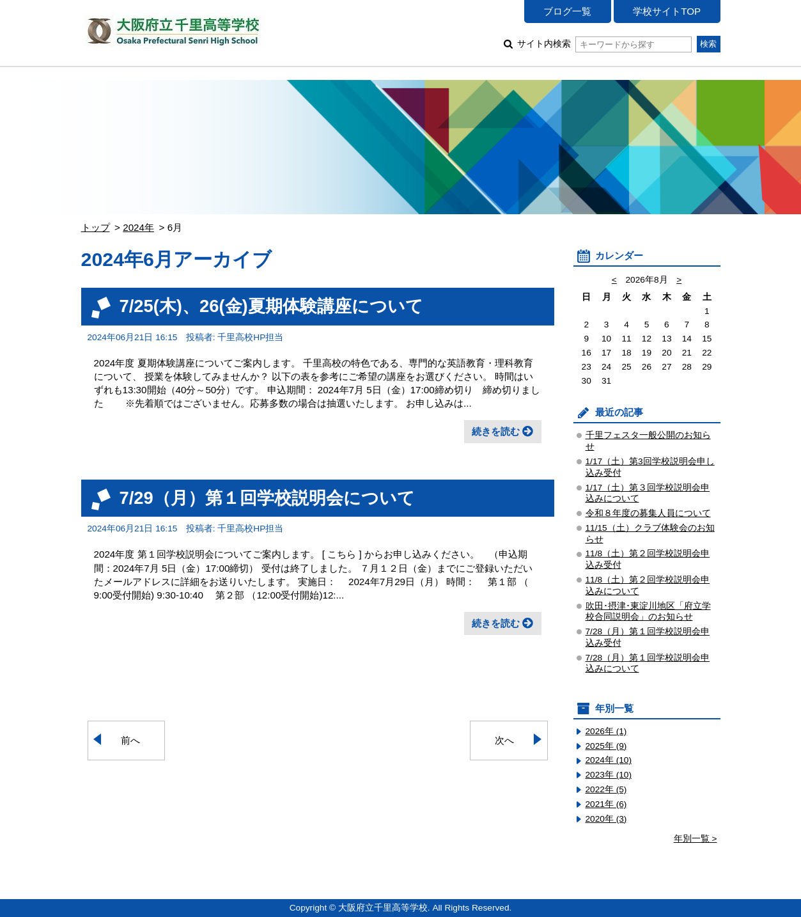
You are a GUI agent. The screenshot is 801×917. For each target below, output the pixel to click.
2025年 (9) (606, 746)
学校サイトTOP (667, 11)
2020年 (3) (606, 819)
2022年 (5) (606, 789)
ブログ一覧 (567, 11)
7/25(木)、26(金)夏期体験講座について (271, 306)
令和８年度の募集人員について (648, 513)
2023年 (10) (609, 775)
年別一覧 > (695, 838)
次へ (504, 740)
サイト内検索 (604, 44)
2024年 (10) (609, 760)
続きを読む (496, 431)
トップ (95, 227)
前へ (130, 740)
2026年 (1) (606, 731)
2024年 (138, 227)
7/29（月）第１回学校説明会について (267, 498)
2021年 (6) (606, 804)
